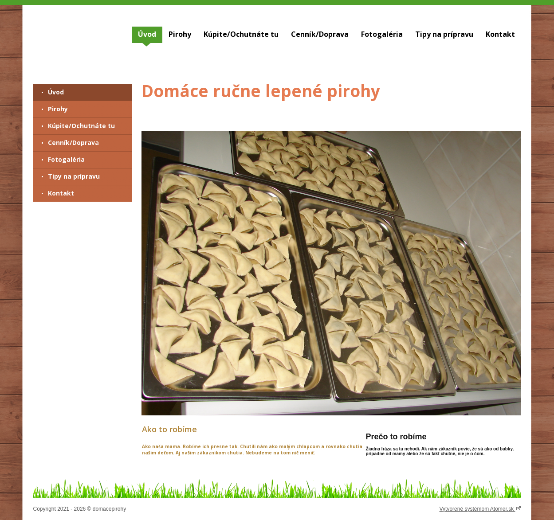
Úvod (147, 34)
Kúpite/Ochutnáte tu (241, 34)
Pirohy (180, 34)
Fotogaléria (382, 34)
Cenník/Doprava (320, 34)
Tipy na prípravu (444, 34)
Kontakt (500, 34)
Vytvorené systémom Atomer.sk (480, 508)
